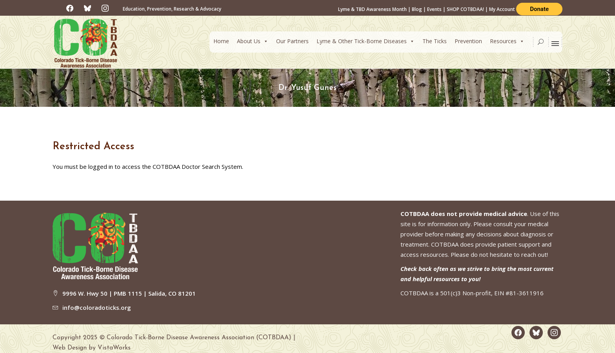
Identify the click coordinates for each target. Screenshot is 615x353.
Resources (507, 41)
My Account (502, 9)
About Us (252, 41)
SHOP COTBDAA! (465, 9)
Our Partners (292, 41)
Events (434, 9)
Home (221, 41)
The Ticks (434, 41)
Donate (539, 9)
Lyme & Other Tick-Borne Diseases (366, 41)
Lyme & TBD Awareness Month (372, 9)
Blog (417, 9)
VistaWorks (114, 348)
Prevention (468, 41)
